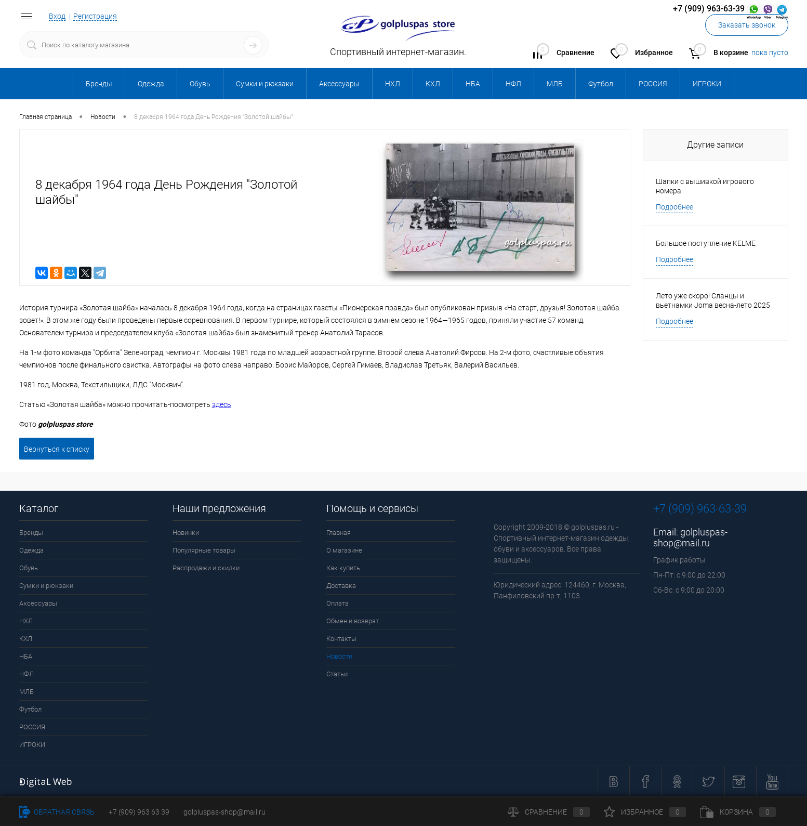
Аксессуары (38, 603)
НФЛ (26, 674)
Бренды (31, 532)
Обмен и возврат (352, 621)
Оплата (337, 603)
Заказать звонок (746, 25)
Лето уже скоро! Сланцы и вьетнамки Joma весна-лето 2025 (713, 300)
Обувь (28, 568)
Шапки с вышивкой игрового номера (705, 186)
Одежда (31, 550)
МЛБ (26, 692)
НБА (25, 656)
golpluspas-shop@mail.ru (690, 537)
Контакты (341, 639)
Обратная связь (57, 812)
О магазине (344, 550)
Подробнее (674, 207)
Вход (57, 16)
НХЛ (26, 621)
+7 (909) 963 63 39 (139, 812)
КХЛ (25, 639)
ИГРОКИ (32, 745)
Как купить (343, 568)
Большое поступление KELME (706, 243)
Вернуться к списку (56, 449)
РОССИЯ (32, 727)
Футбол (30, 709)
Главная (338, 532)
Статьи (337, 674)
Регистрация (95, 16)
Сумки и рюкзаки (46, 585)
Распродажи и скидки (206, 568)
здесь (221, 404)
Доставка (341, 585)
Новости (339, 656)
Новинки (186, 532)
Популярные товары (204, 550)
